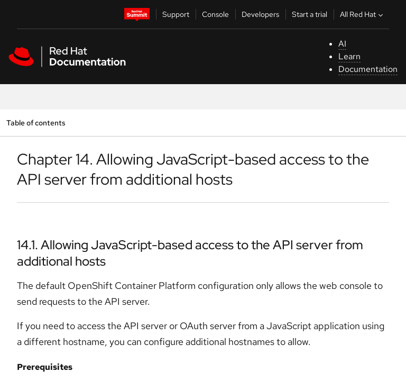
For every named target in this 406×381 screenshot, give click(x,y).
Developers (260, 14)
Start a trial (309, 14)
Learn (349, 56)
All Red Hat (362, 14)
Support (175, 14)
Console (215, 14)
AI (342, 43)
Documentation (368, 69)
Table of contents (36, 122)
